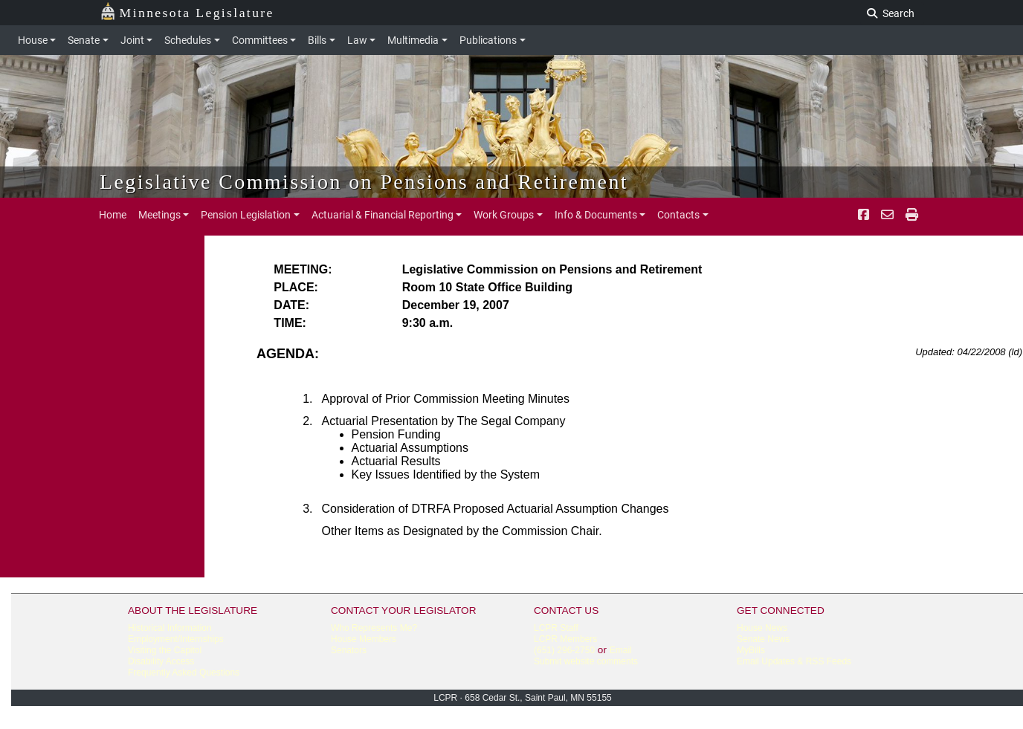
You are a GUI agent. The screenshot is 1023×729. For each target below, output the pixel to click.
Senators (349, 650)
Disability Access (161, 661)
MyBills (751, 650)
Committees (260, 40)
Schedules (187, 40)
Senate (84, 40)
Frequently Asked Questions (183, 672)
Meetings (159, 215)
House (33, 40)
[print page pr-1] (912, 214)
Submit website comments (586, 661)
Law (357, 40)
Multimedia (413, 40)
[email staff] (887, 214)
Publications (488, 40)
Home (112, 215)
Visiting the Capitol (164, 650)
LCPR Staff (556, 628)
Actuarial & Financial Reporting (383, 215)
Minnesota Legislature (187, 11)
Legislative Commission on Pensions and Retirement (364, 181)
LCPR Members (565, 639)
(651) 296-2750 (564, 650)
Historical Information (170, 628)
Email (621, 650)
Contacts (678, 215)
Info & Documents (596, 215)
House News (762, 628)
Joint (132, 40)
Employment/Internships (176, 639)
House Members (363, 639)
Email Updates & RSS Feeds (794, 661)
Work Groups (504, 215)
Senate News (763, 639)
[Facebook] (863, 214)
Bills (317, 40)
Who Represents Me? (374, 628)
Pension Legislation (246, 215)
